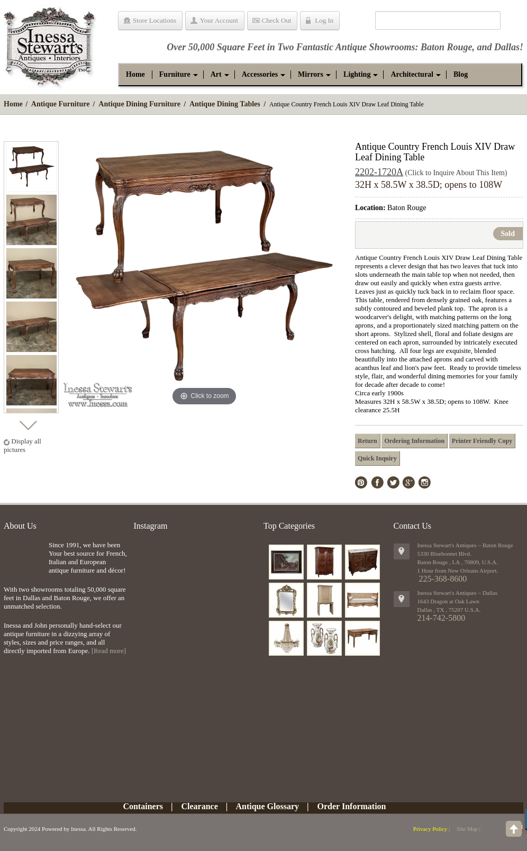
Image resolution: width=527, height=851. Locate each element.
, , (449, 609)
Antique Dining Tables (224, 104)
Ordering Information (414, 441)
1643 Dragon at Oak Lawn (448, 601)
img (23, 558)
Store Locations (154, 20)
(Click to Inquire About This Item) (456, 173)
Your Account (219, 20)
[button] (175, 74)
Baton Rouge (447, 47)
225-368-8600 (443, 578)
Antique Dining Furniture (139, 104)
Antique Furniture (60, 104)
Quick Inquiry (377, 458)
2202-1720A (379, 172)
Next (28, 422)
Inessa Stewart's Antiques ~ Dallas (457, 593)
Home (13, 104)
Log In (324, 20)
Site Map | (468, 829)
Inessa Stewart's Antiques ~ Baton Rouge (465, 545)
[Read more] (109, 651)
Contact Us (413, 525)
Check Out (277, 20)
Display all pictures (22, 445)
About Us (20, 525)
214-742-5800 (441, 617)
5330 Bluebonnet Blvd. (444, 553)
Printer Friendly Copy (482, 441)
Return (367, 441)
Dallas (507, 47)
